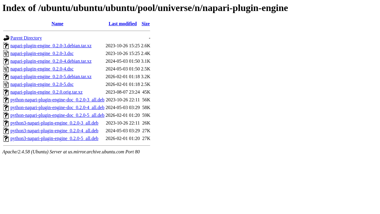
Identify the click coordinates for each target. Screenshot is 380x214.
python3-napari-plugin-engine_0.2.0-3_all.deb (54, 122)
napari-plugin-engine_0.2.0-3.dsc (42, 53)
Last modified (123, 23)
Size (146, 23)
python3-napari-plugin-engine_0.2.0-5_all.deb (54, 138)
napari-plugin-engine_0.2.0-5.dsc (42, 84)
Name (57, 23)
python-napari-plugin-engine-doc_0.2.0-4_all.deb (57, 107)
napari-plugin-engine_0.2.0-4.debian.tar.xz (50, 61)
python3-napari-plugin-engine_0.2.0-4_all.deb (54, 130)
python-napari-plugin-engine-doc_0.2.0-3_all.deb (57, 99)
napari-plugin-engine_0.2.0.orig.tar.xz (46, 92)
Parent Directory (26, 37)
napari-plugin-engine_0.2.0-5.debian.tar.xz (50, 76)
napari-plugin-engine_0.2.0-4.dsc (42, 68)
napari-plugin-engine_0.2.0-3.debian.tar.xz (50, 45)
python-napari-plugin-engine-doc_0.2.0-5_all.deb (57, 115)
